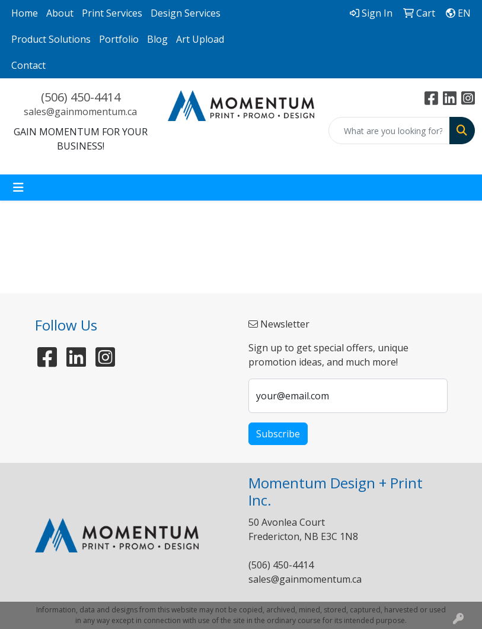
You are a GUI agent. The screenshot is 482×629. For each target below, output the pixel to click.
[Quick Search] (389, 130)
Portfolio (119, 39)
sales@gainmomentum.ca (80, 111)
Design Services (186, 13)
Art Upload (200, 39)
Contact (28, 65)
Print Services (112, 13)
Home (24, 13)
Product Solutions (51, 39)
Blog (157, 39)
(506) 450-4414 (80, 97)
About (60, 13)
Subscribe (278, 433)
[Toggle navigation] (18, 187)
